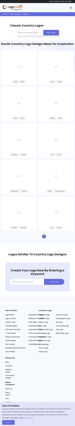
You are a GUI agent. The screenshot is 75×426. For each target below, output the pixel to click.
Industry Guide (8, 370)
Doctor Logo (43, 348)
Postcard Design (35, 340)
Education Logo (62, 315)
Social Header (10, 340)
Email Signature (34, 344)
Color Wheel (10, 351)
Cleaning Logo (44, 315)
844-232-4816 (66, 1)
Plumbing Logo (44, 333)
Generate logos (54, 282)
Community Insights (9, 376)
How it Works (7, 393)
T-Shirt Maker (10, 333)
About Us (8, 389)
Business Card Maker (36, 318)
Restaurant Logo (45, 337)
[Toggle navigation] (71, 8)
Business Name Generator (15, 348)
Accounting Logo (62, 326)
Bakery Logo (43, 322)
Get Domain (10, 344)
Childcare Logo (44, 340)
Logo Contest (10, 318)
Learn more (28, 418)
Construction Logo (46, 329)
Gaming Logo (44, 344)
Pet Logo (59, 322)
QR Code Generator (13, 329)
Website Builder (11, 326)
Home (5, 14)
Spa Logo (59, 329)
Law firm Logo (44, 318)
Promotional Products (37, 337)
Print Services (34, 333)
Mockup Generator (12, 337)
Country (26, 14)
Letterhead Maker (35, 329)
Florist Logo (43, 351)
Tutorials (8, 366)
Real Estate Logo (62, 333)
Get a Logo (51, 32)
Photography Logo (63, 318)
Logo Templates (15, 14)
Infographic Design (36, 315)
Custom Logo (10, 322)
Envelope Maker (35, 326)
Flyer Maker (33, 322)
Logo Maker (9, 315)
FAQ (7, 398)
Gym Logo (42, 326)
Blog (7, 362)
